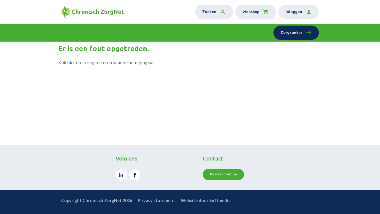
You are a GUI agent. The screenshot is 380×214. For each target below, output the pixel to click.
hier (71, 62)
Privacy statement (156, 200)
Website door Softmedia (206, 200)
